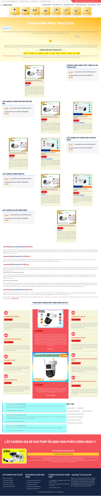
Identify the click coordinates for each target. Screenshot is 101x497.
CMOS (53, 53)
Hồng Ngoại (40, 53)
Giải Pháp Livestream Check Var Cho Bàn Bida (16, 421)
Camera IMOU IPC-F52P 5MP (78, 316)
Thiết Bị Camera (91, 4)
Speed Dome (63, 53)
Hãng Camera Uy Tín (57, 4)
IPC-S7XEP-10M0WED (50, 395)
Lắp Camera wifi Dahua (8, 484)
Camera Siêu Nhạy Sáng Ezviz (50, 50)
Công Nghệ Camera (46, 4)
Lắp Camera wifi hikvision (8, 486)
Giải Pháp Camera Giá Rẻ (11, 404)
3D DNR (77, 53)
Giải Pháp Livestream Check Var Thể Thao (15, 430)
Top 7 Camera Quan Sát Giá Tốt (74, 420)
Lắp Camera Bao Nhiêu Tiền (73, 411)
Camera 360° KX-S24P (9, 360)
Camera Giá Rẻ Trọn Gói (80, 4)
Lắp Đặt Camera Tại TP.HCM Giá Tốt (75, 417)
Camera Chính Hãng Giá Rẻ (45, 492)
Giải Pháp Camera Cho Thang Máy (74, 422)
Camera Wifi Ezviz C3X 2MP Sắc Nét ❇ (33, 80)
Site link (61, 492)
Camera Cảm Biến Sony (8, 56)
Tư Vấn (98, 4)
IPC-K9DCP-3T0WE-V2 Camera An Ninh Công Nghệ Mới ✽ (84, 359)
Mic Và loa (26, 53)
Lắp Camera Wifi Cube (7, 478)
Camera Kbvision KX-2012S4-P (12, 316)
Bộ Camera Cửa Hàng (31, 484)
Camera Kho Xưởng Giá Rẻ (32, 482)
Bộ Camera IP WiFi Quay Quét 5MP (12, 339)
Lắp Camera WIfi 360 (7, 480)
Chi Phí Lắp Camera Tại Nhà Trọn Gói (75, 414)
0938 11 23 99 (94, 1)
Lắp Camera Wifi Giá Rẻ (68, 4)
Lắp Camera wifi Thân (7, 482)
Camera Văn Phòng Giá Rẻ (32, 488)
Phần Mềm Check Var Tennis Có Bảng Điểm (15, 410)
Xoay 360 (58, 53)
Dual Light (32, 53)
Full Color (46, 53)
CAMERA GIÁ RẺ (6, 5)
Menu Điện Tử (81, 408)
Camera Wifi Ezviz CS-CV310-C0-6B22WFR (80, 76)
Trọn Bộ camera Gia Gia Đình (33, 480)
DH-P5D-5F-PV (50, 349)
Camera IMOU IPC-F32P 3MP (78, 337)
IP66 (74, 53)
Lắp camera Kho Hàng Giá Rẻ (32, 486)
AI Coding (69, 53)
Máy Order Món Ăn (71, 408)
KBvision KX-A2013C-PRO (10, 380)
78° (36, 53)
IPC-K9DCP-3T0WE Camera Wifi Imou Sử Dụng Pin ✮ (83, 382)
